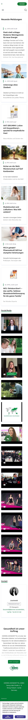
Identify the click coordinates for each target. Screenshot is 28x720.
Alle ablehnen (7, 717)
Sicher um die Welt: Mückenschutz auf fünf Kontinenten (13, 168)
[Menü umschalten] (2, 10)
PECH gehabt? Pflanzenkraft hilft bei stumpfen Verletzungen (13, 250)
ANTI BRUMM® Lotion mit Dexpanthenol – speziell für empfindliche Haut (13, 129)
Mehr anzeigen (14, 662)
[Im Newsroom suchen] (25, 10)
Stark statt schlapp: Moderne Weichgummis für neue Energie (13, 34)
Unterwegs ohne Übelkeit (10, 86)
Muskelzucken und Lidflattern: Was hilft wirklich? (12, 209)
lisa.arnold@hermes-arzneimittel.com (14, 609)
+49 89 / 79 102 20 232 (14, 612)
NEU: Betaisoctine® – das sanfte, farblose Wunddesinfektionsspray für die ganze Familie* (14, 292)
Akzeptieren (20, 716)
